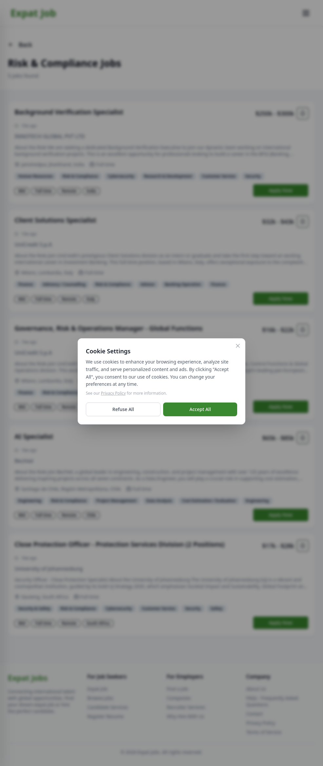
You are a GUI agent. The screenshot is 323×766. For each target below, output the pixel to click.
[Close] (238, 347)
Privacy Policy (113, 395)
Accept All (200, 411)
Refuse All (123, 411)
